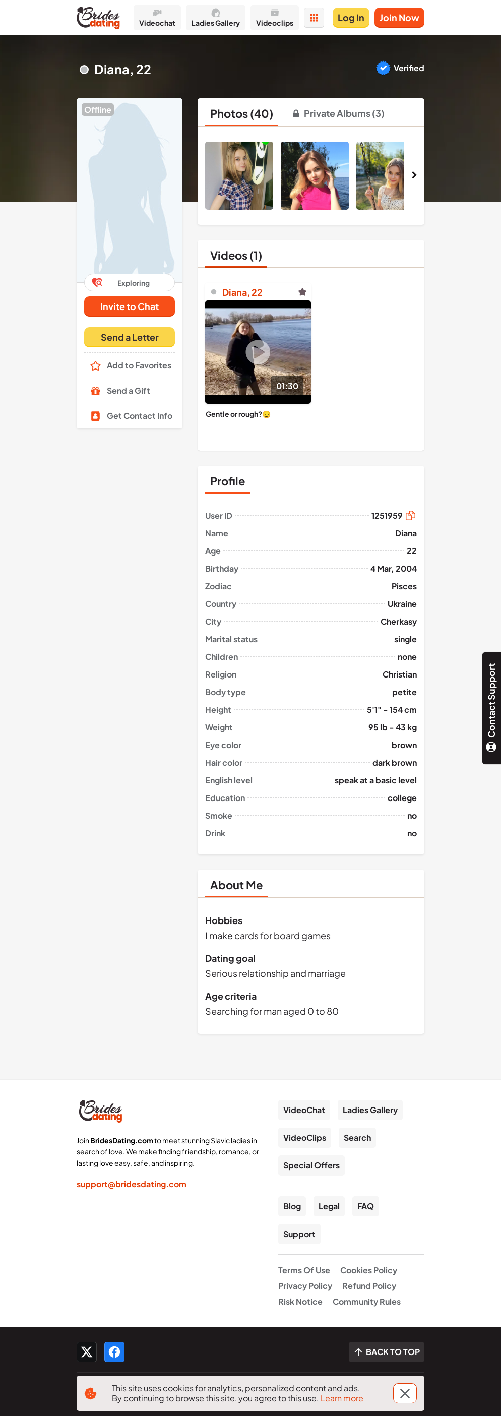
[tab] (241, 113)
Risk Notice (300, 1301)
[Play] (258, 352)
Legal (329, 1206)
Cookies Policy (368, 1270)
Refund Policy (369, 1285)
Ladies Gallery (370, 1109)
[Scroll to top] (386, 1352)
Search (357, 1137)
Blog (292, 1206)
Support (299, 1233)
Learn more (342, 1398)
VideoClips (304, 1137)
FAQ (365, 1206)
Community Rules (367, 1301)
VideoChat (304, 1109)
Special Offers (311, 1165)
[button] (129, 190)
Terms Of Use (304, 1270)
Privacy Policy (305, 1285)
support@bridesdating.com (131, 1184)
